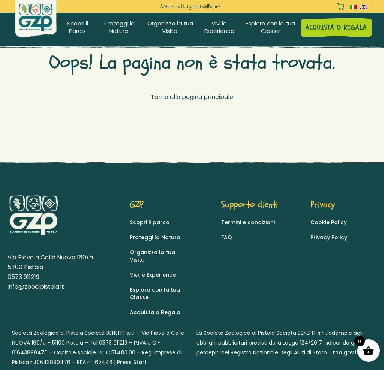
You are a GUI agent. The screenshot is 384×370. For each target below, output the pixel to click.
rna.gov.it (345, 352)
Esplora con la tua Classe (270, 27)
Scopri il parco (150, 222)
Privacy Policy (328, 237)
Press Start (132, 362)
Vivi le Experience (219, 27)
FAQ (226, 237)
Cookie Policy (328, 222)
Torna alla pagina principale (192, 97)
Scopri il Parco (77, 27)
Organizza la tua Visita (170, 27)
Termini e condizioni (248, 222)
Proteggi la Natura (119, 27)
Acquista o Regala (155, 312)
